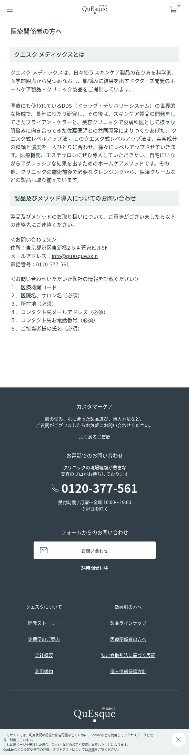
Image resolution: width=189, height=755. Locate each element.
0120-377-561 (52, 264)
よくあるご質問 (94, 436)
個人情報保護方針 (128, 671)
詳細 (91, 749)
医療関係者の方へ (128, 639)
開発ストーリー (44, 623)
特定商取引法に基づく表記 (128, 655)
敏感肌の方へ (128, 606)
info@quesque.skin (75, 256)
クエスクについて (44, 606)
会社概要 (44, 655)
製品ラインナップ (128, 623)
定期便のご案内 (44, 639)
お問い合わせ (94, 550)
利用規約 (44, 671)
